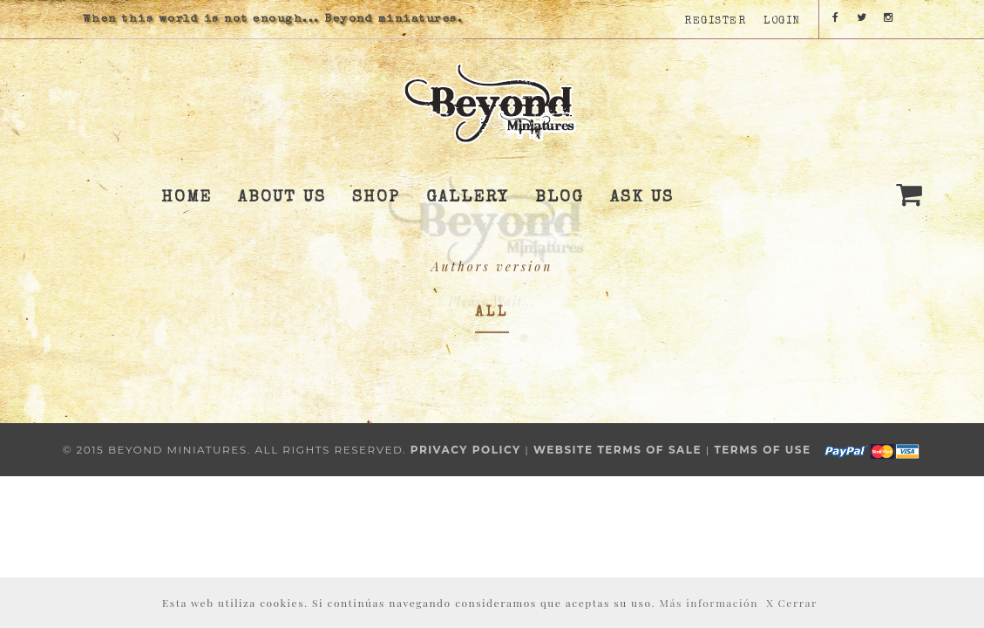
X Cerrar (792, 603)
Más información (709, 603)
